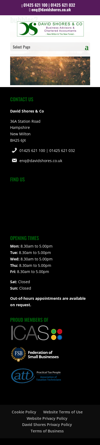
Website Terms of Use (63, 411)
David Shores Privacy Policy (47, 424)
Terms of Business (47, 430)
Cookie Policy (24, 411)
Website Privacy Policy (47, 418)
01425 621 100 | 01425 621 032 (47, 150)
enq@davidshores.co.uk (40, 160)
